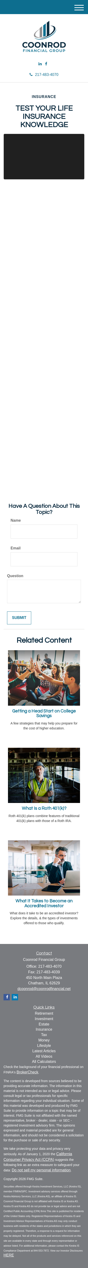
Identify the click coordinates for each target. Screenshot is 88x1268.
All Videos (44, 1056)
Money (44, 1040)
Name (16, 520)
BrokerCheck (27, 1072)
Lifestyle (44, 1046)
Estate (44, 1024)
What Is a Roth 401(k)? (44, 808)
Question (15, 576)
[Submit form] (19, 617)
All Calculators (44, 1062)
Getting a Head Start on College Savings (44, 713)
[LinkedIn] (40, 64)
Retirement (44, 1013)
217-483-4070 (44, 75)
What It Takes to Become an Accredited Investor (44, 903)
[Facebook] (46, 64)
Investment (44, 1019)
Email (16, 548)
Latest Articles (44, 1051)
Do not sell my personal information (41, 1170)
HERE (9, 1255)
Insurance (44, 1029)
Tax (44, 1035)
